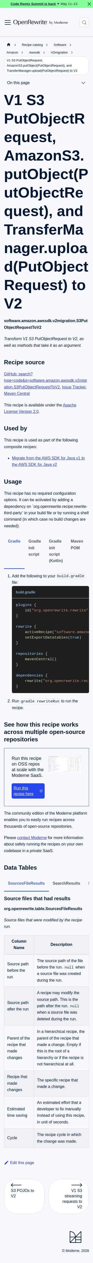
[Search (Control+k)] (84, 22)
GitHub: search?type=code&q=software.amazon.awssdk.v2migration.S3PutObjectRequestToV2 (45, 380)
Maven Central (17, 393)
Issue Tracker (74, 387)
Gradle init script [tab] (35, 547)
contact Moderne (32, 838)
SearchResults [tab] (66, 883)
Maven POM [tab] (77, 544)
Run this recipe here (28, 791)
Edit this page (19, 1163)
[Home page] (8, 44)
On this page (18, 83)
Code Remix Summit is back (33, 4)
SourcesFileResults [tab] (26, 883)
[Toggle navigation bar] (7, 22)
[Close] (89, 4)
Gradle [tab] (14, 541)
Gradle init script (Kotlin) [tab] (56, 551)
